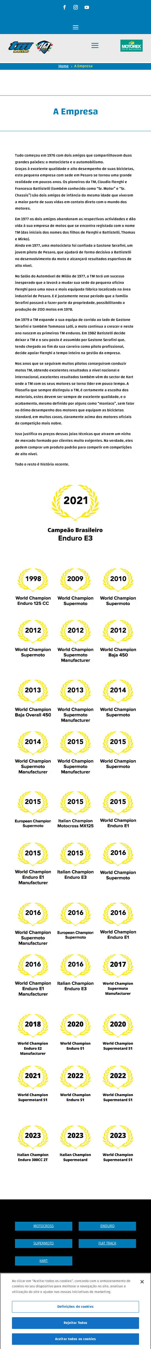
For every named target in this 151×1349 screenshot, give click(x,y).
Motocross (43, 1226)
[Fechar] (142, 1286)
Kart (43, 1260)
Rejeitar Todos (76, 1326)
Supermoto (43, 1243)
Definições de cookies (75, 1310)
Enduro (107, 1226)
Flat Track (107, 1243)
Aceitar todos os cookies (75, 1343)
